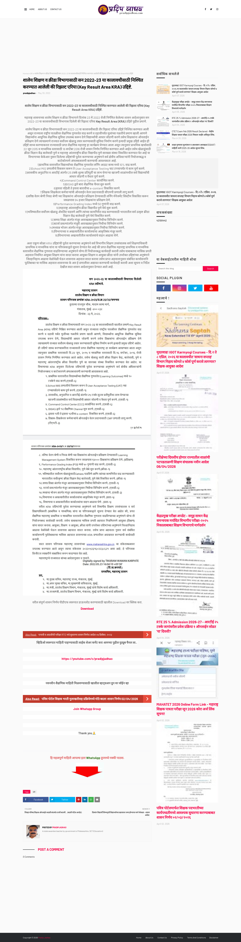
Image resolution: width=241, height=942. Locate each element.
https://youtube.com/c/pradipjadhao (87, 659)
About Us (42, 9)
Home (32, 9)
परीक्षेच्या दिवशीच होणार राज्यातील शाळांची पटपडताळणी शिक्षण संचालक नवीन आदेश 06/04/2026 (183, 461)
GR (31, 73)
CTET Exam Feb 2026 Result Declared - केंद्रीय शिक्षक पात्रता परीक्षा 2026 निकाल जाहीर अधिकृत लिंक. (193, 133)
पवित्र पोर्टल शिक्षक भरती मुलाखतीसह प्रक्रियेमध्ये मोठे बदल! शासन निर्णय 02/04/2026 (90, 699)
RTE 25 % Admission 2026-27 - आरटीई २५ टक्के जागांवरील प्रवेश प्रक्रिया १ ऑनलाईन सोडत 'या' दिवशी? (193, 120)
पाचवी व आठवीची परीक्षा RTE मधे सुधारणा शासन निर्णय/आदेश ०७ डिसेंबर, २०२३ (75, 634)
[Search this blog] (179, 268)
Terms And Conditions (196, 937)
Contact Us (55, 9)
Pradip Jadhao (44, 937)
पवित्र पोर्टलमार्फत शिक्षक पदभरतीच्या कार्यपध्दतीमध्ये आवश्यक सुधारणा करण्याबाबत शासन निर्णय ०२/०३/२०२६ (185, 812)
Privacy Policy (177, 937)
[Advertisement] (120, 43)
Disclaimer (213, 937)
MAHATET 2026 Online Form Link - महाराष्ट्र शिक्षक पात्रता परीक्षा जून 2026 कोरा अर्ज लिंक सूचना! (187, 709)
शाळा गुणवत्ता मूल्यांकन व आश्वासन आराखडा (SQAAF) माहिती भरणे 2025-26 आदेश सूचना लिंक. (193, 146)
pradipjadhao (29, 93)
